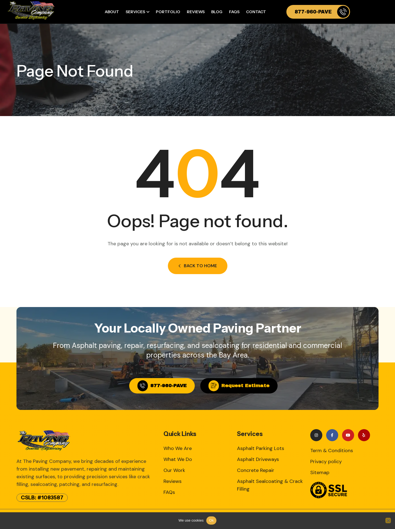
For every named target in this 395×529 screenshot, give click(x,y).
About (112, 11)
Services (135, 11)
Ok (211, 520)
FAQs (234, 11)
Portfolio (168, 11)
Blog (216, 11)
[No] (388, 520)
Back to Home (197, 266)
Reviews (196, 11)
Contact (256, 11)
